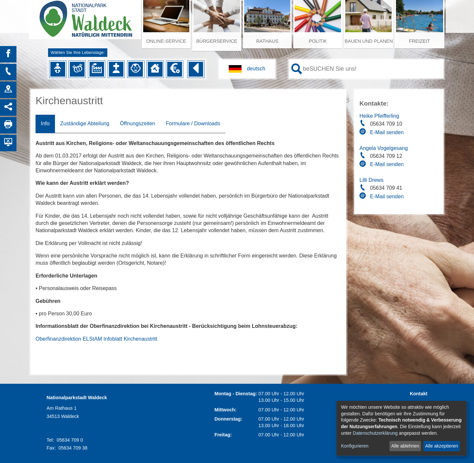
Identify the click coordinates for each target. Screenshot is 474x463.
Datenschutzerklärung (375, 433)
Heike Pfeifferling (379, 116)
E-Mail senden (387, 132)
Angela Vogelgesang (383, 148)
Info (45, 123)
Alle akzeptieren (441, 446)
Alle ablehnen (405, 446)
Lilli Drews (371, 180)
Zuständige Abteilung (84, 123)
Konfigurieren (354, 446)
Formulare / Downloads (193, 123)
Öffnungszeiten (137, 123)
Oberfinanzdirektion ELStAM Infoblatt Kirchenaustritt (96, 339)
